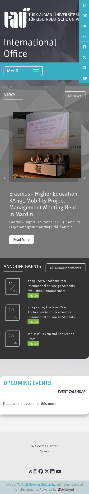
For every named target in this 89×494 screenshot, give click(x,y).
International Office (30, 47)
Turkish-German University (36, 484)
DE (85, 15)
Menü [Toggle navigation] (23, 71)
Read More (21, 239)
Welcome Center (44, 446)
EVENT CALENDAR (71, 391)
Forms (45, 451)
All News (74, 96)
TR (84, 5)
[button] (4, 178)
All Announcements (65, 268)
